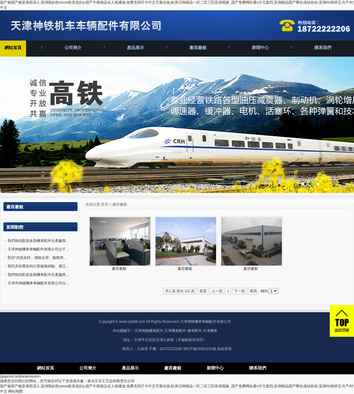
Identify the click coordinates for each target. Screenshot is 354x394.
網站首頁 (13, 47)
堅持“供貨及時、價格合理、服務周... (37, 258)
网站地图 (15, 391)
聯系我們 (322, 47)
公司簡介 (73, 47)
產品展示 (135, 47)
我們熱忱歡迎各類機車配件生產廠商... (38, 241)
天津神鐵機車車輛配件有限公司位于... (38, 249)
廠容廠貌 (197, 47)
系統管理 (224, 349)
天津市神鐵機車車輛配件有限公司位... (38, 283)
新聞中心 (260, 47)
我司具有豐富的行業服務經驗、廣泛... (38, 266)
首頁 (104, 204)
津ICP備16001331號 (199, 349)
